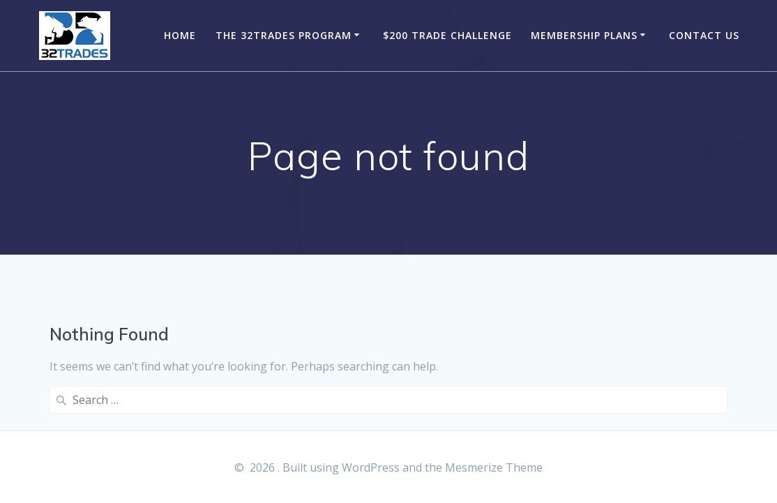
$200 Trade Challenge (447, 35)
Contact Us (704, 35)
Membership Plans (584, 35)
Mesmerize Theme (494, 467)
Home (180, 35)
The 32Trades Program (284, 35)
